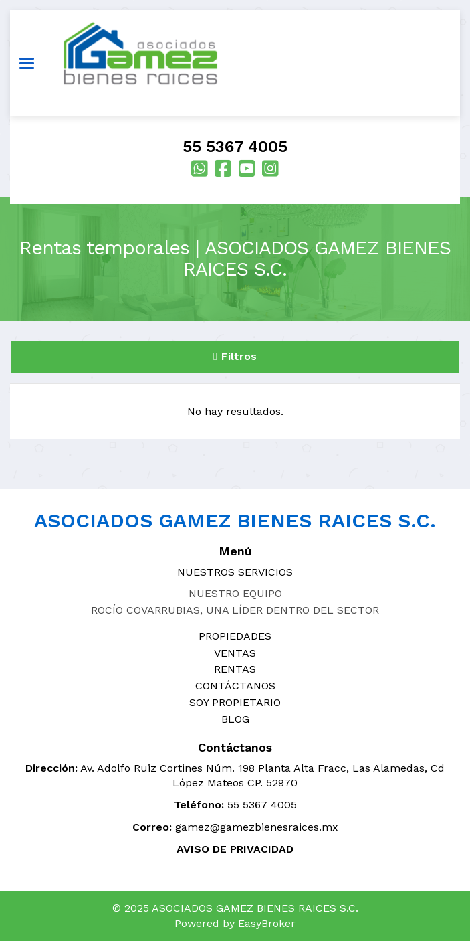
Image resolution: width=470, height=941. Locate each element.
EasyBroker (267, 923)
